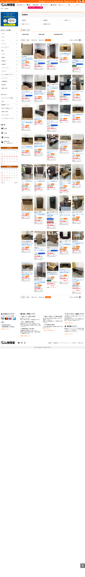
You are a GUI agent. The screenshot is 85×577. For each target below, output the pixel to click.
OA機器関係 (4, 81)
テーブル (4, 43)
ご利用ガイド (21, 5)
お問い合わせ (80, 342)
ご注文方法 (74, 342)
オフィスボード (5, 47)
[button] (83, 40)
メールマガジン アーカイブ (8, 118)
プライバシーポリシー (65, 342)
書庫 (3, 50)
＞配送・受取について (25, 335)
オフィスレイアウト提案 (7, 98)
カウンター (4, 71)
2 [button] (81, 40)
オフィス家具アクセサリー (8, 74)
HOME (2, 8)
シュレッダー (5, 78)
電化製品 (4, 84)
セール (61, 5)
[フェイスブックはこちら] (19, 343)
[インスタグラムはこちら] (22, 343)
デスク (3, 33)
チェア (3, 40)
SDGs (3, 101)
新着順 (28, 40)
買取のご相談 (5, 111)
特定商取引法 (56, 342)
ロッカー (4, 54)
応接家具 (4, 64)
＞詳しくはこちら (68, 322)
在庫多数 (53, 5)
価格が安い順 (34, 40)
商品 (29, 5)
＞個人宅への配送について (49, 330)
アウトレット (44, 5)
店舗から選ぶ (5, 88)
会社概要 (49, 342)
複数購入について (6, 104)
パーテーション (5, 67)
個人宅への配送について (7, 108)
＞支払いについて (5, 328)
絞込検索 (36, 5)
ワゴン (3, 37)
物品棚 (3, 57)
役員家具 (4, 61)
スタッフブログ (5, 115)
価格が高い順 (41, 40)
